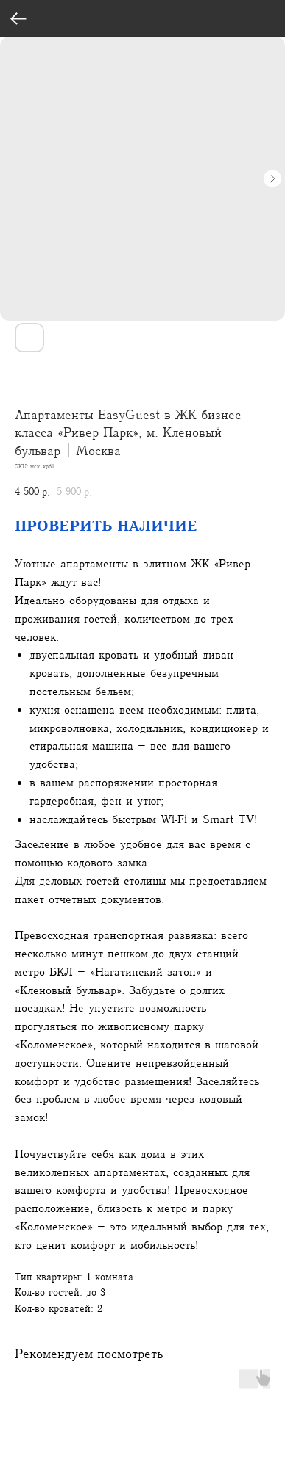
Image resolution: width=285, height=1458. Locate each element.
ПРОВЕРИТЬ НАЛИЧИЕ (106, 526)
